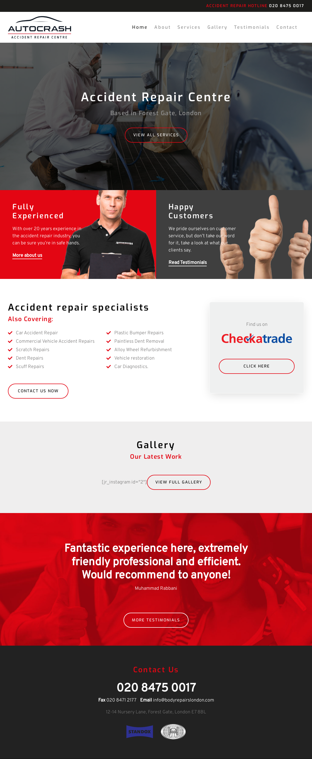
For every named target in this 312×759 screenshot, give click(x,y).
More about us (27, 256)
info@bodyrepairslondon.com (183, 701)
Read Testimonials (188, 263)
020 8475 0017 (286, 5)
